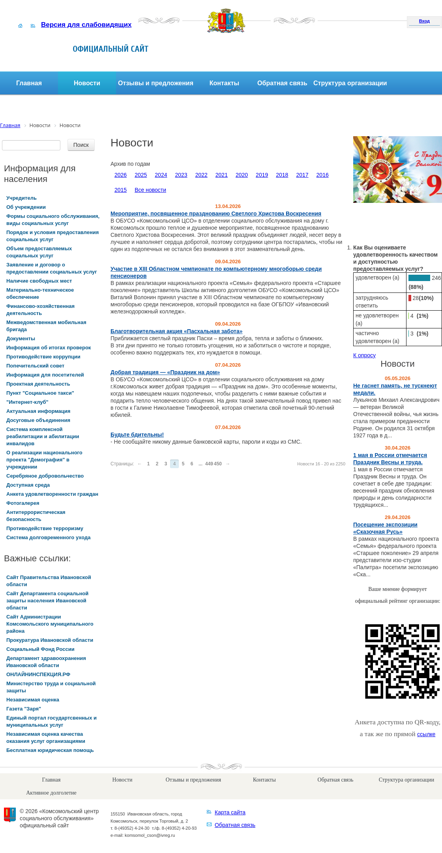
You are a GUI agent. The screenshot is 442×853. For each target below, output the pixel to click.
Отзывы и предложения (155, 83)
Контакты (224, 83)
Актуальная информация (38, 411)
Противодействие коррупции (43, 357)
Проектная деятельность (38, 384)
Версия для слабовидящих (86, 24)
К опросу (364, 355)
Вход (424, 21)
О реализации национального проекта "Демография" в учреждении (44, 460)
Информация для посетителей (45, 375)
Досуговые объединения (38, 420)
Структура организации (350, 83)
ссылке (426, 734)
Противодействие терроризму (44, 528)
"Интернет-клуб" (27, 402)
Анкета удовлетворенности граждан (52, 494)
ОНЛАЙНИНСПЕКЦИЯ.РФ (38, 674)
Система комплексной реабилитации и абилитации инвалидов (42, 436)
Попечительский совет (35, 366)
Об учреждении (26, 207)
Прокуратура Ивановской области (49, 640)
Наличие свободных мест (39, 281)
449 (209, 464)
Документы (20, 338)
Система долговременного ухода (48, 537)
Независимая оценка (32, 700)
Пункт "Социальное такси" (40, 393)
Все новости (150, 190)
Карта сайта (230, 812)
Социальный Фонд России (40, 649)
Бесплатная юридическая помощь (50, 750)
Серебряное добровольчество (45, 476)
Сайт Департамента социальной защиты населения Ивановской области (47, 601)
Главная (29, 83)
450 (218, 464)
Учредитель (21, 198)
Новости (87, 83)
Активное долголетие (51, 793)
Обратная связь (282, 83)
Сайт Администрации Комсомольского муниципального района (50, 624)
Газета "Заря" (23, 709)
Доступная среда (28, 485)
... (200, 464)
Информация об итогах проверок (48, 348)
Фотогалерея (22, 503)
